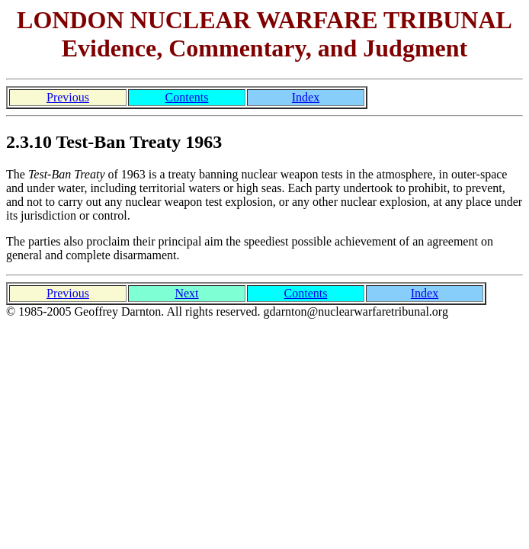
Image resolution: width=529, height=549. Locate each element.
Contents (187, 97)
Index (305, 97)
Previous (67, 97)
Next (186, 293)
